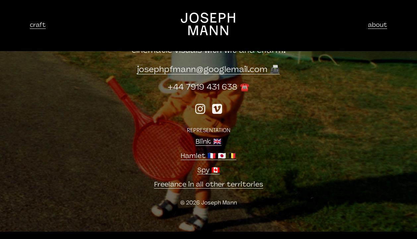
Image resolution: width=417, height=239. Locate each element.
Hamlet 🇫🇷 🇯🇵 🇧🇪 (208, 156)
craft (38, 25)
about (377, 25)
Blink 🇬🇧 (208, 142)
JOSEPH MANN (208, 25)
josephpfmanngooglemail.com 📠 (208, 70)
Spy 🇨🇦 (208, 170)
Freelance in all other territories (208, 185)
